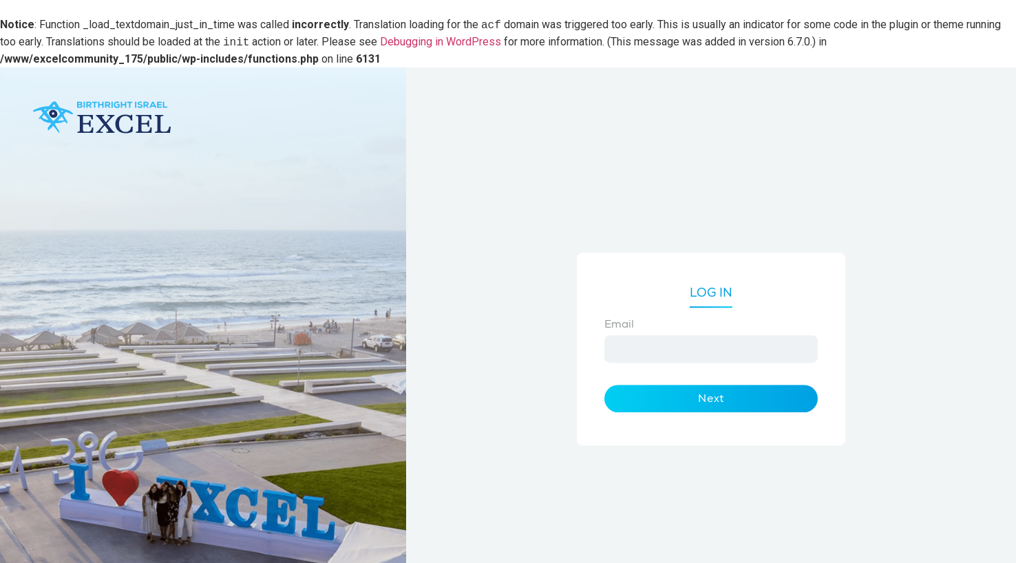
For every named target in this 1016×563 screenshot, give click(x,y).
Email (619, 324)
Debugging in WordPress (440, 42)
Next (711, 398)
